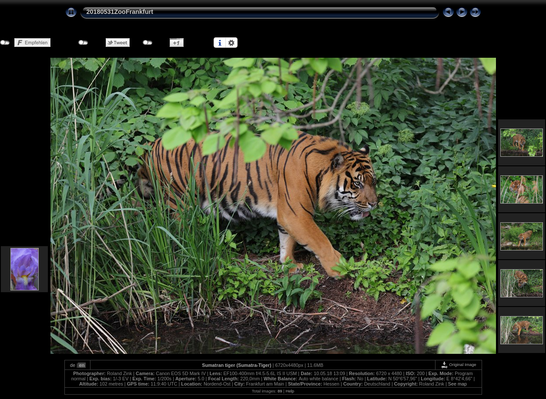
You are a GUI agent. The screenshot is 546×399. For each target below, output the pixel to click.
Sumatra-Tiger (254, 365)
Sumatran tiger (218, 365)
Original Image (458, 364)
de (73, 365)
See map (457, 383)
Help (289, 391)
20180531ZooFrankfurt (120, 11)
